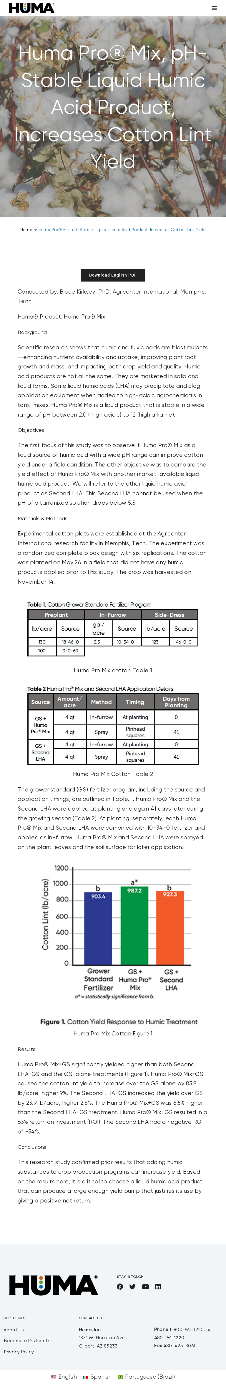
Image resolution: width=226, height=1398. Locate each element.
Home (26, 230)
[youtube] (145, 1287)
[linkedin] (158, 1287)
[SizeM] (32, 6)
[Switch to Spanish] (97, 1377)
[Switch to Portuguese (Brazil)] (146, 1377)
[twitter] (132, 1287)
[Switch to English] (64, 1377)
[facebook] (120, 1287)
